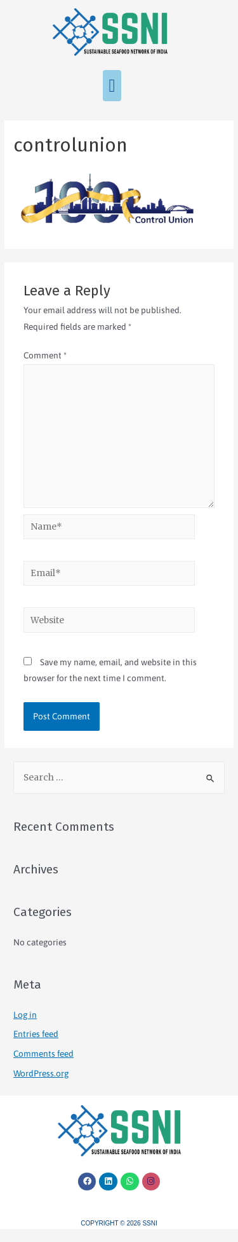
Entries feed (35, 1034)
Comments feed (43, 1053)
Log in (25, 1015)
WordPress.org (41, 1073)
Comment (45, 355)
